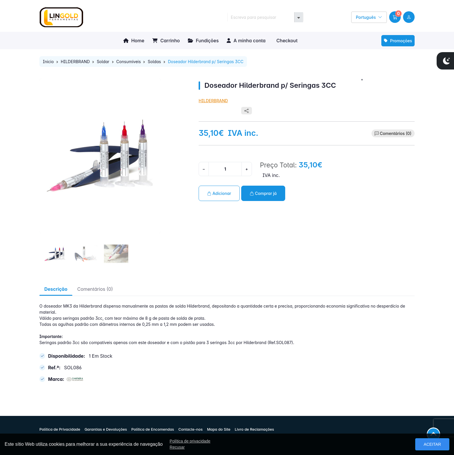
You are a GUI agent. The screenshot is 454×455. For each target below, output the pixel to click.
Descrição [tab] (55, 289)
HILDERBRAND (75, 61)
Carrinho (166, 40)
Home (133, 40)
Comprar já (263, 193)
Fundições (203, 40)
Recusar (177, 447)
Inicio (48, 61)
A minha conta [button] (246, 40)
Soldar (103, 61)
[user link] (409, 17)
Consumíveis (128, 61)
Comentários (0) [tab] (95, 289)
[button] (395, 17)
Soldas (154, 61)
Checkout (286, 40)
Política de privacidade (190, 441)
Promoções (398, 40)
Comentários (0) (395, 133)
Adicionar (219, 193)
